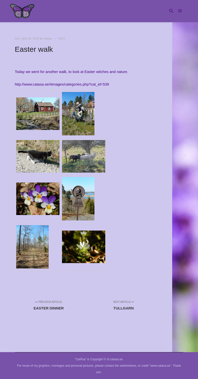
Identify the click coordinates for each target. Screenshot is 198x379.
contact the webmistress (120, 365)
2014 (62, 38)
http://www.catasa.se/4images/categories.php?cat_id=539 (62, 84)
